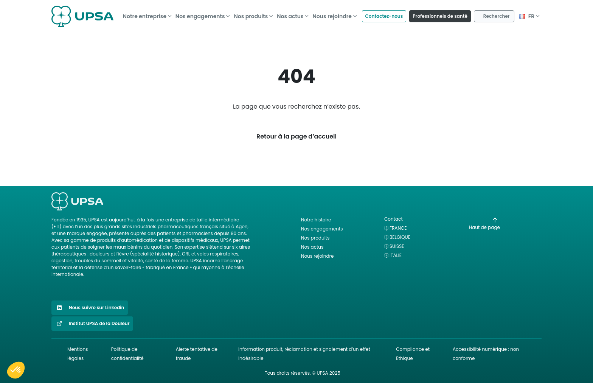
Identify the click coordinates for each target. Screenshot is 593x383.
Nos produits (251, 14)
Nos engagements (200, 14)
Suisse (397, 246)
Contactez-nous (384, 14)
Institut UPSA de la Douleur (92, 323)
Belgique (400, 237)
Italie (396, 255)
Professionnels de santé (440, 14)
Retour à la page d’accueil (296, 136)
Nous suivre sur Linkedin (89, 307)
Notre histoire (316, 219)
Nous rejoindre (332, 14)
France (398, 228)
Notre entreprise (144, 14)
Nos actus (290, 14)
